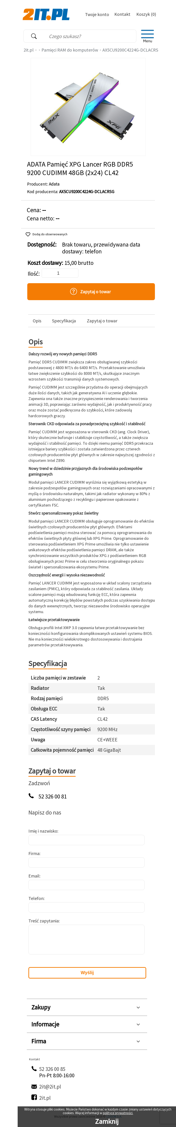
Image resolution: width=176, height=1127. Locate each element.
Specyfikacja (64, 321)
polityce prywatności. (118, 1113)
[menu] (147, 36)
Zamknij (106, 1121)
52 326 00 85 (52, 1069)
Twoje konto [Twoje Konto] (97, 14)
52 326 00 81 (52, 796)
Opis (37, 321)
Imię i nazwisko (42, 831)
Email (33, 876)
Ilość (33, 273)
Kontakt (122, 14)
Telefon (36, 898)
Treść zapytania (43, 921)
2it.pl (29, 50)
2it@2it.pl (50, 1086)
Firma (33, 853)
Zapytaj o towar (102, 321)
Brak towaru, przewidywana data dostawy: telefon (101, 248)
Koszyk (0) (146, 14)
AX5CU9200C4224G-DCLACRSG (131, 50)
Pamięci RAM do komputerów (69, 50)
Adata (54, 184)
